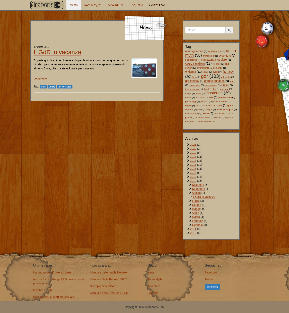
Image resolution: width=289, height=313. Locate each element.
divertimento (203, 68)
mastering (214, 93)
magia (188, 93)
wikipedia (217, 117)
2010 (193, 233)
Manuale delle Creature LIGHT (109, 293)
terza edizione (202, 117)
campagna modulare (214, 59)
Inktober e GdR (42, 290)
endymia (190, 71)
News (73, 5)
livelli (206, 89)
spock (230, 105)
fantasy (228, 71)
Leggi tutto (40, 78)
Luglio (195, 200)
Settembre (198, 188)
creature (216, 64)
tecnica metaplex (225, 109)
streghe (208, 109)
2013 (193, 176)
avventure (225, 55)
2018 (193, 156)
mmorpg (224, 89)
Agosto (196, 192)
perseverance (225, 97)
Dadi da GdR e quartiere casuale (53, 297)
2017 (193, 160)
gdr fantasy (192, 80)
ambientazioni (215, 51)
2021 (193, 144)
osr (211, 97)
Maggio (196, 208)
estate (206, 72)
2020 (193, 148)
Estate (52, 86)
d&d (227, 64)
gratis (232, 81)
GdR (43, 86)
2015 (193, 168)
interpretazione (192, 89)
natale (188, 97)
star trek (189, 109)
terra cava (219, 113)
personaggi (190, 101)
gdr (204, 76)
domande (218, 68)
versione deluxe (206, 121)
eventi (216, 72)
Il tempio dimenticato (103, 286)
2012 (193, 180)
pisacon (204, 101)
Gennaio (197, 225)
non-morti (200, 97)
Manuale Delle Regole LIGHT (108, 279)
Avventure (115, 5)
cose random (195, 63)
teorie (205, 113)
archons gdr (209, 56)
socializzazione (212, 105)
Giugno (196, 204)
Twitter (209, 279)
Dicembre (198, 184)
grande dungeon (214, 80)
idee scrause (211, 85)
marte (198, 93)
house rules (194, 85)
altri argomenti (194, 51)
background (191, 60)
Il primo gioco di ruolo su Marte (52, 272)
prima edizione (219, 101)
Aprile (195, 212)
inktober (225, 85)
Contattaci (157, 5)
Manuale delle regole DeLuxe (108, 272)
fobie (194, 77)
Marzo (196, 216)
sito (197, 105)
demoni (189, 68)
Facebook (211, 272)
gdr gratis (226, 77)
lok (214, 89)
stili (199, 109)
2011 (193, 229)
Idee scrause (64, 86)
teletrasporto (191, 113)
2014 (193, 172)
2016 (193, 164)
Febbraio (197, 221)
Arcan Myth (93, 5)
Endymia (136, 5)
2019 (193, 152)
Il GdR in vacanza (57, 52)
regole (188, 105)
